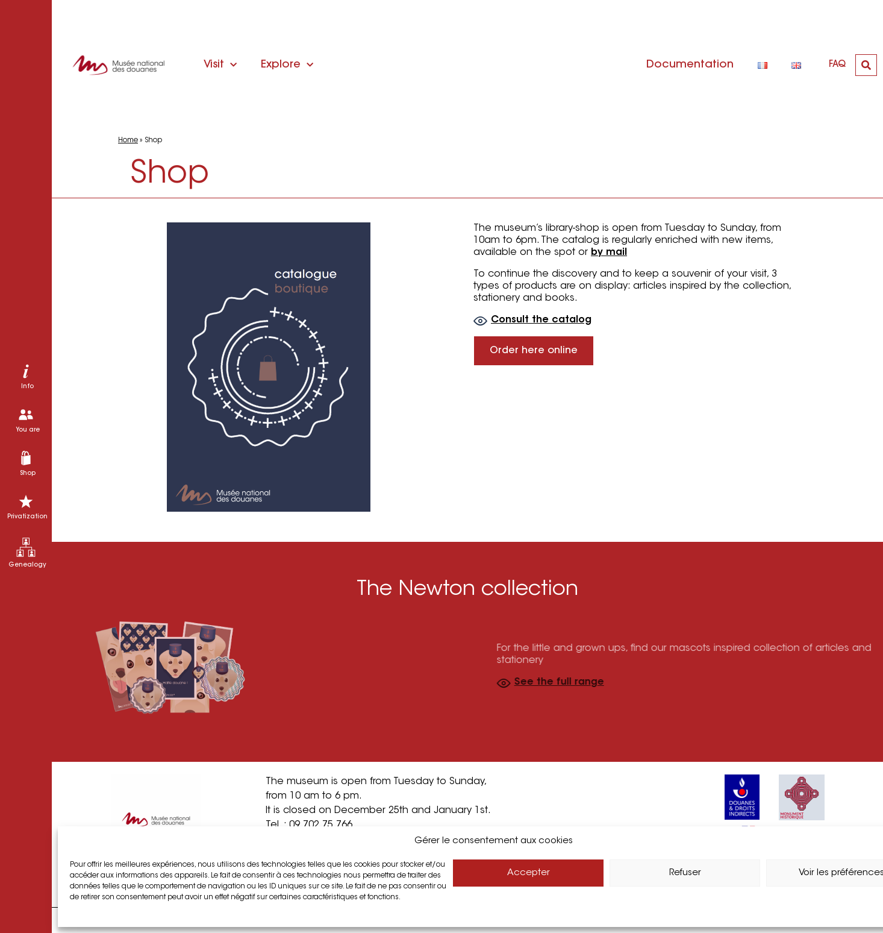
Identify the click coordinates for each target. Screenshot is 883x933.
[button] (866, 65)
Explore (287, 65)
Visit (220, 65)
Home (128, 140)
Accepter (528, 873)
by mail (614, 252)
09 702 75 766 (320, 825)
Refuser (685, 873)
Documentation (690, 65)
